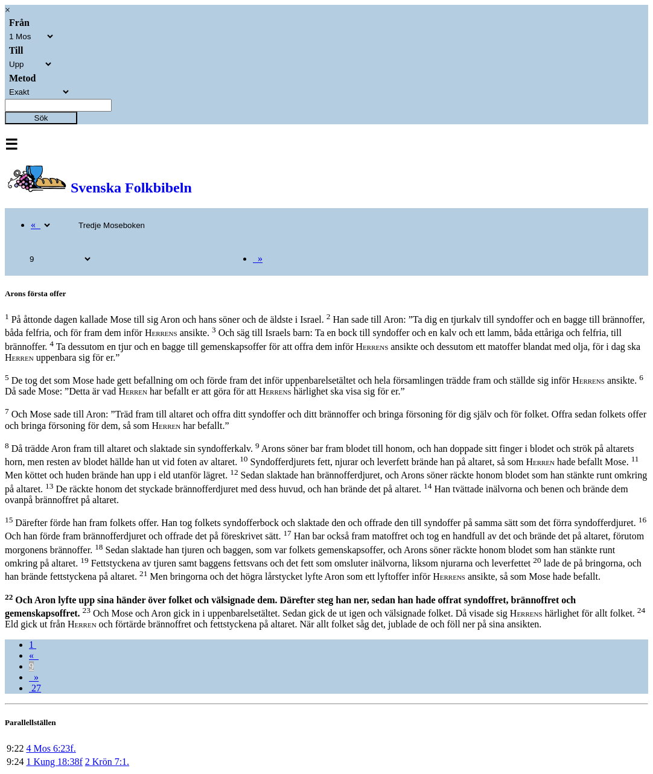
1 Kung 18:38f (54, 762)
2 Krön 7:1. (107, 762)
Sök (41, 117)
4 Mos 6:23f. (50, 748)
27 (35, 688)
